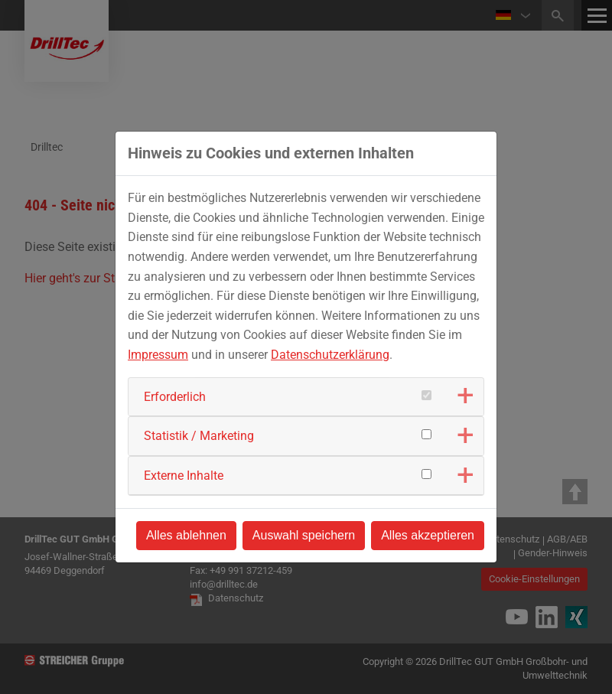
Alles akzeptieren (427, 535)
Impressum (158, 354)
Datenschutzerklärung (330, 354)
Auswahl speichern (303, 535)
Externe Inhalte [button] (183, 475)
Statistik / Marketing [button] (199, 435)
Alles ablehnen (186, 535)
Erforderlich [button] (175, 396)
